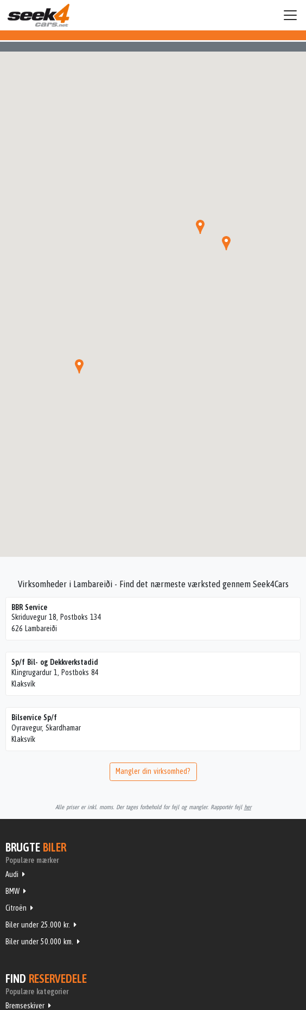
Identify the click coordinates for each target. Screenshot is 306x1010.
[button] (79, 366)
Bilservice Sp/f (34, 717)
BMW (12, 891)
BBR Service (29, 607)
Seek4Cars (38, 15)
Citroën (16, 908)
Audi (11, 874)
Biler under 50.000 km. (39, 941)
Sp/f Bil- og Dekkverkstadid (54, 662)
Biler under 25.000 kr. (37, 924)
